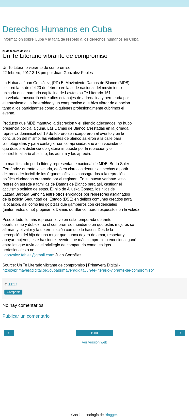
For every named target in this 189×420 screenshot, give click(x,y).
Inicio (94, 333)
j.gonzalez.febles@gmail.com (27, 255)
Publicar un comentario (25, 316)
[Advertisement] (94, 13)
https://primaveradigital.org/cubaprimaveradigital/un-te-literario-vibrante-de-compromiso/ (78, 270)
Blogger (111, 415)
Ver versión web (94, 342)
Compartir (13, 292)
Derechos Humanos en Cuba (57, 29)
